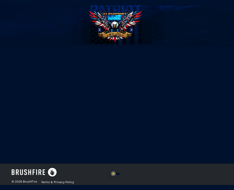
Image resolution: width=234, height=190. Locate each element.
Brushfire (30, 181)
